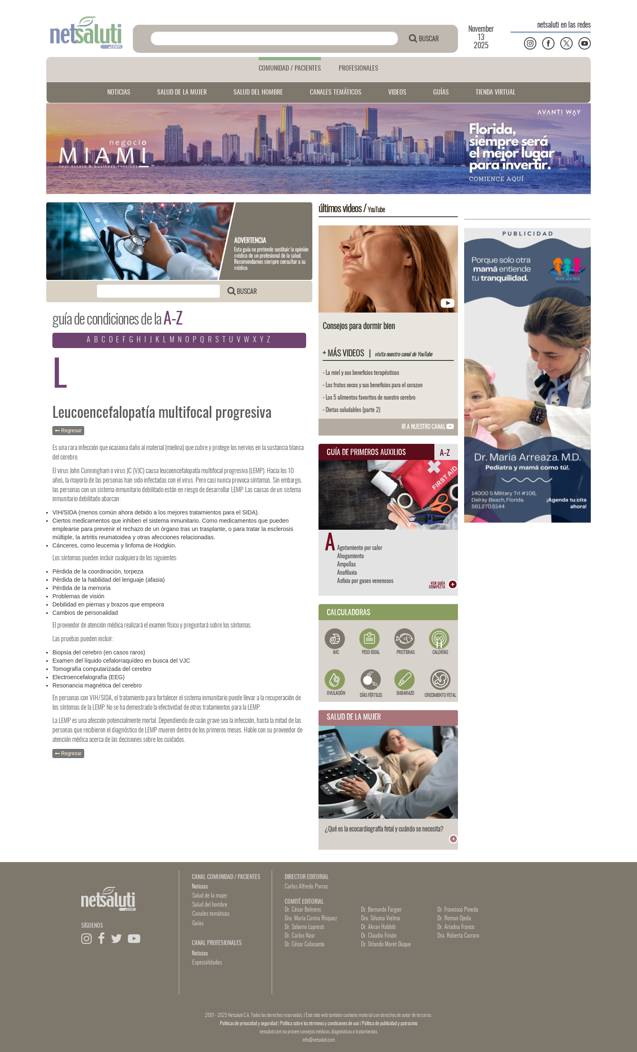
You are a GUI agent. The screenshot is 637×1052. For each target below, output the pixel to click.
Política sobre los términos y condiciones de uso (320, 1023)
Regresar (68, 431)
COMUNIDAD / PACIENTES (290, 68)
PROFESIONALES (358, 68)
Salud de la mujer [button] (209, 896)
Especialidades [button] (207, 963)
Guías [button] (197, 923)
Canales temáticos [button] (210, 914)
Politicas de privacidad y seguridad (249, 1023)
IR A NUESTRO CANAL (427, 427)
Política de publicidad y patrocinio (390, 1023)
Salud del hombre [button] (209, 905)
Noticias (200, 887)
